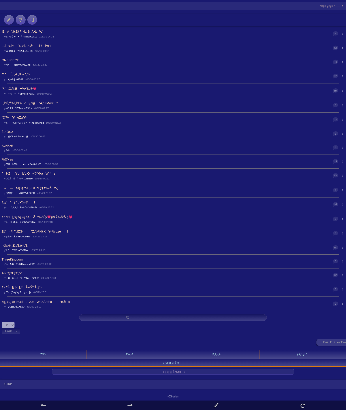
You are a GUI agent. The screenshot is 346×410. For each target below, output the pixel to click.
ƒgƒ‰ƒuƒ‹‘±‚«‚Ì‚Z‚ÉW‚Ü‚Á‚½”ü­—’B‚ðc (36, 302)
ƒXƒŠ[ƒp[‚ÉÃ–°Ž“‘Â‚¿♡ (22, 287)
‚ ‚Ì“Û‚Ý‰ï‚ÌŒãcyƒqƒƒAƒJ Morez (30, 103)
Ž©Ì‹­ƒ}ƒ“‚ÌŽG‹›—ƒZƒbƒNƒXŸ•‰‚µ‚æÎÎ (35, 231)
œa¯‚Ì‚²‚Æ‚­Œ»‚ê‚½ (16, 74)
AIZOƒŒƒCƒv (12, 273)
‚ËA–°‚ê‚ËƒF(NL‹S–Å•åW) (22, 31)
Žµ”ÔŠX (7, 132)
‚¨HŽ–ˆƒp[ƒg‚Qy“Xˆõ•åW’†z (28, 173)
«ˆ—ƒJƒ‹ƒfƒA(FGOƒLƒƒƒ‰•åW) (30, 188)
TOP (8, 384)
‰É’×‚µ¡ (7, 159)
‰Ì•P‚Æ (7, 145)
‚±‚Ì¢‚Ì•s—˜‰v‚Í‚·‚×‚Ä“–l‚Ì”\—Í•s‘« (26, 46)
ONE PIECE (10, 60)
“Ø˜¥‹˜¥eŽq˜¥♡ (15, 117)
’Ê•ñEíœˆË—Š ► (334, 343)
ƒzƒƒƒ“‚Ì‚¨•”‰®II (18, 202)
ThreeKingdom (12, 259)
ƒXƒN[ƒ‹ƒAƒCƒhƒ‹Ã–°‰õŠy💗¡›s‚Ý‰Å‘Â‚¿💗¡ (37, 217)
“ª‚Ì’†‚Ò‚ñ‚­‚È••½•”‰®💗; (19, 88)
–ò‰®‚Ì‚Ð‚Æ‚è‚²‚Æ (14, 245)
